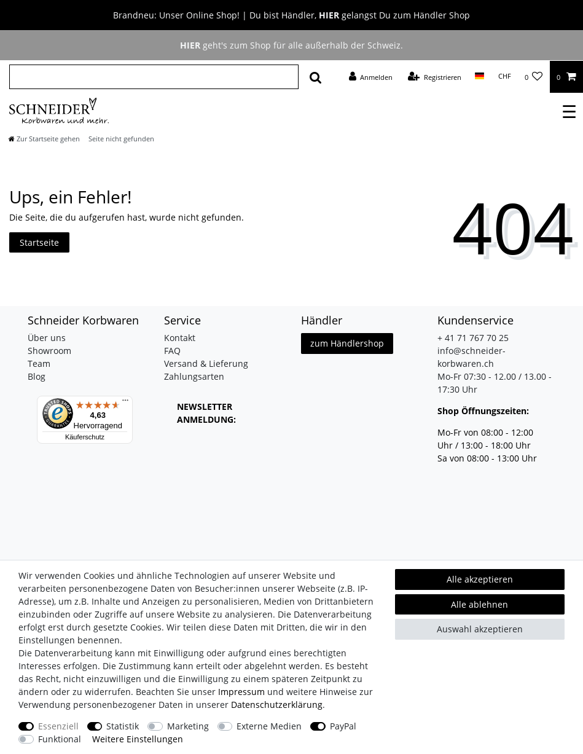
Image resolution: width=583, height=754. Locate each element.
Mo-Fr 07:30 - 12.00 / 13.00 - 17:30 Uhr (494, 383)
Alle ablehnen (479, 604)
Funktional (59, 739)
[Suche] (315, 77)
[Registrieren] (434, 77)
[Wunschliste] (534, 77)
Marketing (188, 726)
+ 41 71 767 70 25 (473, 338)
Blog (36, 376)
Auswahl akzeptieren (480, 629)
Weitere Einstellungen (137, 739)
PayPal (343, 726)
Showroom (49, 350)
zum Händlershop (347, 343)
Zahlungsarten (194, 376)
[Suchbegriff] (154, 77)
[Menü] (125, 403)
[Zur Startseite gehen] (44, 138)
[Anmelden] (370, 77)
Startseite (39, 242)
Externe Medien (269, 726)
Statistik (122, 726)
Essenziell (58, 726)
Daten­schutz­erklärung (277, 704)
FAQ (172, 350)
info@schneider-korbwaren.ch (471, 357)
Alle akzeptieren (480, 579)
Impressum (241, 691)
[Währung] (504, 76)
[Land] (479, 76)
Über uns (47, 338)
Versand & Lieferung (206, 363)
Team (39, 363)
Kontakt (179, 338)
